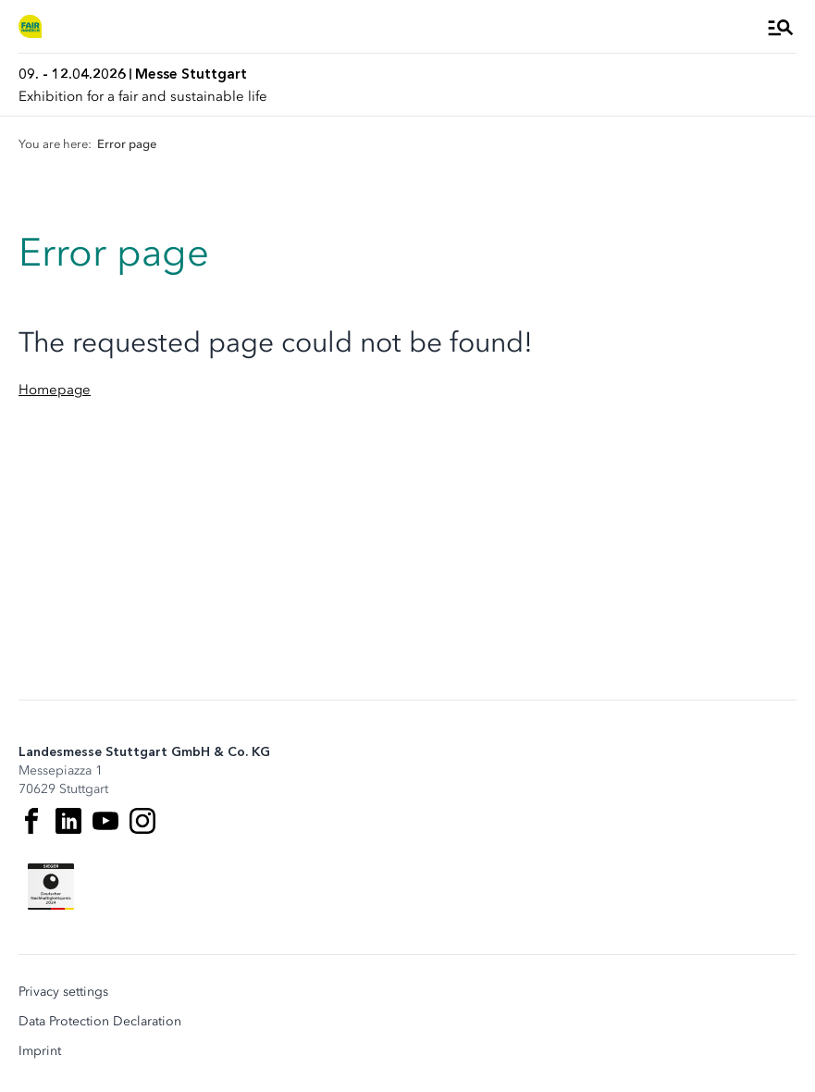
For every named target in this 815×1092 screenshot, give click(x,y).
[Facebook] (31, 821)
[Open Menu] (780, 27)
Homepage (55, 389)
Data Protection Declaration (100, 1021)
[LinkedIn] (68, 821)
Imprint (40, 1051)
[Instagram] (142, 821)
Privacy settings (63, 992)
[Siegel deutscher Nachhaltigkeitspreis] (51, 886)
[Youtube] (105, 821)
